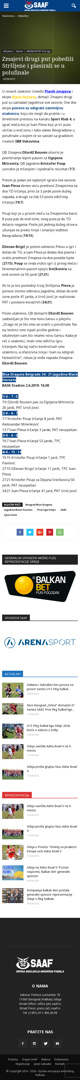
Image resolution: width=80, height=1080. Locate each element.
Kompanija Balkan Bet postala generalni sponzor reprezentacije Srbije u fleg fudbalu (49, 894)
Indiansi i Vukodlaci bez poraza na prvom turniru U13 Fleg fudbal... (50, 687)
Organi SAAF (29, 1059)
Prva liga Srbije (46, 509)
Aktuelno (8, 51)
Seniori (19, 51)
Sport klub (10, 514)
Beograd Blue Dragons (38, 504)
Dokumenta (61, 1059)
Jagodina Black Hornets (18, 509)
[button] (74, 6)
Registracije (23, 1064)
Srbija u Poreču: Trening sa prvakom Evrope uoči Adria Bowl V (52, 849)
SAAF (63, 509)
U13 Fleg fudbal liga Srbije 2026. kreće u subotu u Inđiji (49, 728)
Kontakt (59, 1064)
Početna (13, 1059)
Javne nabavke (42, 1064)
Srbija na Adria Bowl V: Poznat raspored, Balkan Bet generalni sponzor (48, 871)
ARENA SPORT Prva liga (38, 51)
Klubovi (45, 1059)
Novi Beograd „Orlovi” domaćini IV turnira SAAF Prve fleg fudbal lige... (50, 707)
